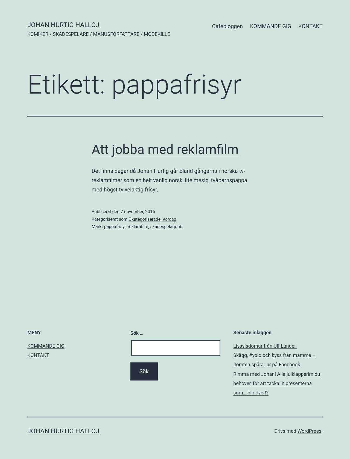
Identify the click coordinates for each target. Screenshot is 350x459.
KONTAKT (310, 26)
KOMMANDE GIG (270, 26)
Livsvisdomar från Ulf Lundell (265, 346)
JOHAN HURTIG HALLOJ (63, 25)
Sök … (137, 333)
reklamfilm (138, 226)
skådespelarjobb (166, 226)
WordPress (309, 431)
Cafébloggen (227, 26)
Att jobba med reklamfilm (165, 149)
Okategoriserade (145, 219)
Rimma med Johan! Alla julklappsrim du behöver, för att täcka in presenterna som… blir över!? (276, 383)
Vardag (169, 219)
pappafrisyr (115, 226)
